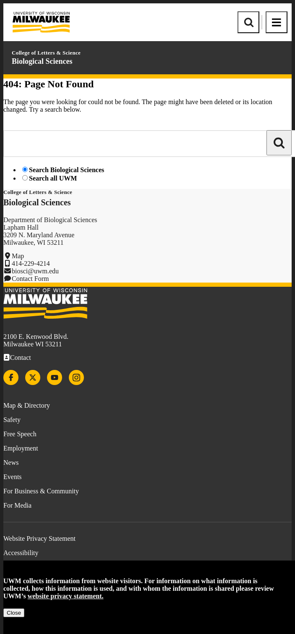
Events (12, 476)
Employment (20, 448)
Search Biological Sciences (66, 169)
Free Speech (20, 434)
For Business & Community (41, 491)
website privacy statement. (66, 596)
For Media (17, 505)
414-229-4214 (31, 263)
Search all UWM (53, 178)
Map (18, 255)
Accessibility (21, 552)
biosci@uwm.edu (35, 271)
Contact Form (30, 278)
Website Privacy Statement (39, 538)
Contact (20, 357)
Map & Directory (26, 405)
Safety (12, 419)
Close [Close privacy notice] (14, 613)
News (10, 462)
